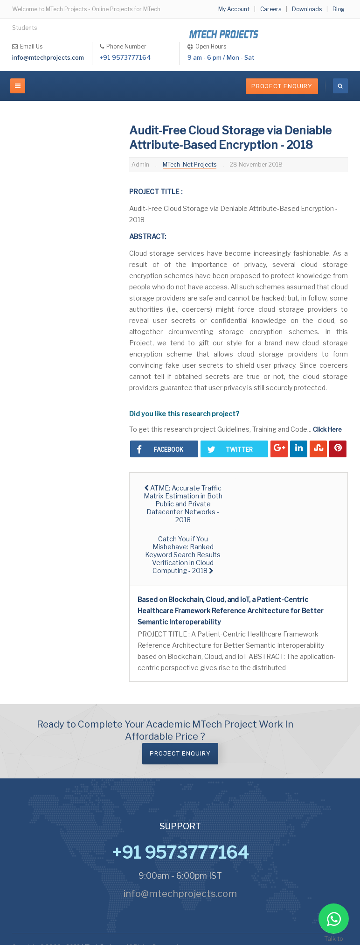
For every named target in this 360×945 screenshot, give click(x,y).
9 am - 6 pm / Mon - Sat (220, 57)
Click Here (327, 429)
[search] (340, 85)
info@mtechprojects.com (48, 57)
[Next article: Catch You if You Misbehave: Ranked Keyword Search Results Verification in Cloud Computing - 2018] (183, 554)
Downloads (307, 9)
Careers (270, 9)
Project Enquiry (281, 86)
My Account (233, 9)
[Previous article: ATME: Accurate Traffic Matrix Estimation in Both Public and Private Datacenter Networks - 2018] (183, 503)
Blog (338, 9)
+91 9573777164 (125, 57)
